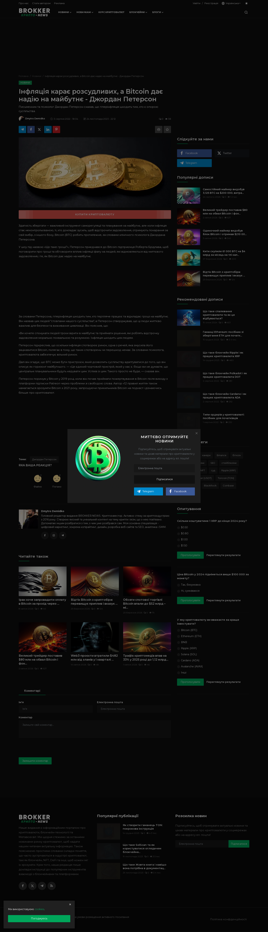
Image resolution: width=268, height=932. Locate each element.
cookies (39, 909)
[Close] (196, 433)
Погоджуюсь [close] (39, 918)
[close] (70, 904)
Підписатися (164, 479)
